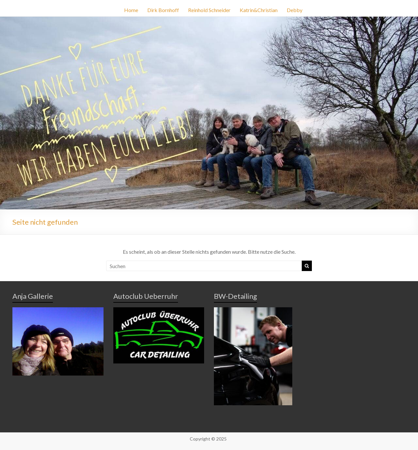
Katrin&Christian (259, 10)
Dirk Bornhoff (163, 10)
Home (131, 10)
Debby (294, 10)
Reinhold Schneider (209, 10)
